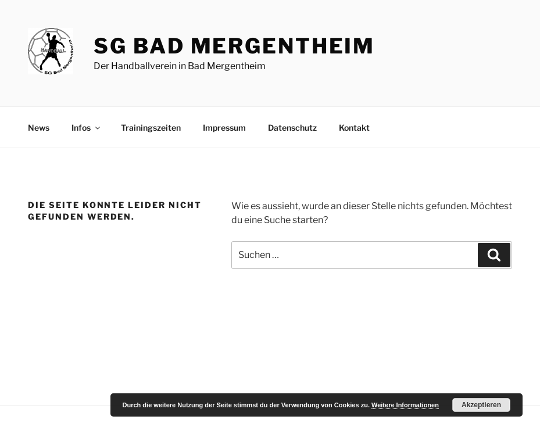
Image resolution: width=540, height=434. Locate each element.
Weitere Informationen (405, 404)
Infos (86, 127)
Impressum (224, 127)
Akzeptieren (481, 405)
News (38, 127)
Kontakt (354, 127)
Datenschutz (292, 127)
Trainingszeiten (151, 127)
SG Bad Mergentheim (234, 46)
